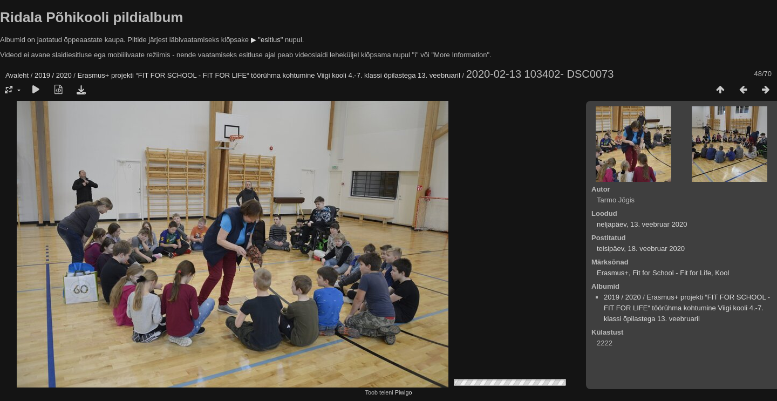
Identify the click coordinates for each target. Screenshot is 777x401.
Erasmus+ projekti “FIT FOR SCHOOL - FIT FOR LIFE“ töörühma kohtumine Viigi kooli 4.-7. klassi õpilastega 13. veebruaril (269, 75)
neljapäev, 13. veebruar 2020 (642, 224)
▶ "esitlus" (267, 40)
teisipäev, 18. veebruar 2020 (641, 248)
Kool (722, 273)
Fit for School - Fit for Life (671, 273)
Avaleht (17, 75)
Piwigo (403, 392)
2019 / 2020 (53, 75)
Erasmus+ (613, 273)
